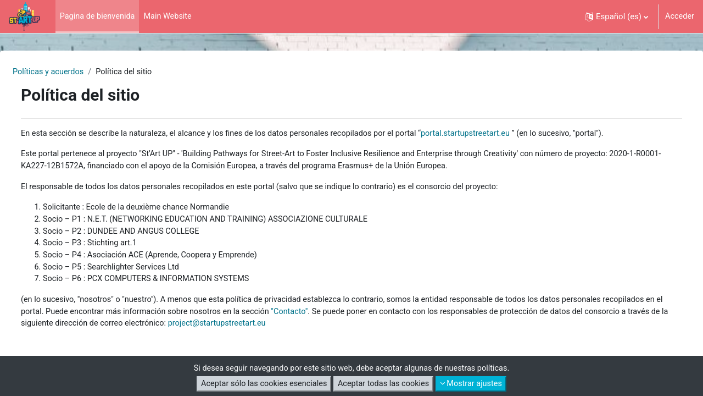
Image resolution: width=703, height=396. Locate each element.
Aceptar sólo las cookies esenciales (261, 384)
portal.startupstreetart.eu (508, 134)
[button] (616, 16)
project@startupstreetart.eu (386, 330)
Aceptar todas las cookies (384, 384)
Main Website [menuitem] (172, 16)
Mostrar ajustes (475, 384)
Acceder (679, 16)
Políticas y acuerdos (76, 72)
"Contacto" (390, 318)
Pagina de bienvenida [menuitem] (99, 16)
